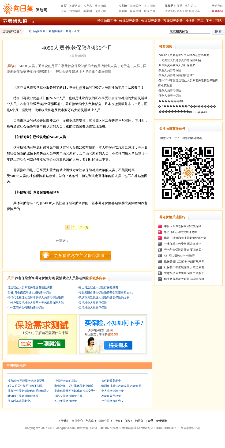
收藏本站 (217, 11)
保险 (129, 420)
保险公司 (100, 11)
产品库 (90, 420)
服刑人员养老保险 (170, 90)
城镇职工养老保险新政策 (23, 396)
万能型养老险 (173, 21)
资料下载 (182, 11)
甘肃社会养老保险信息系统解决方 (29, 390)
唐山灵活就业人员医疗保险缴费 (98, 287)
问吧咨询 (75, 6)
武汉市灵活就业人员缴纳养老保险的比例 (104, 297)
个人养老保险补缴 (112, 390)
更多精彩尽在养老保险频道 (79, 255)
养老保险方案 (45, 278)
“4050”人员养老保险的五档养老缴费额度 (184, 55)
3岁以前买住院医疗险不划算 (25, 386)
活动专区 (170, 11)
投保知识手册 (107, 21)
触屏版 (140, 420)
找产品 (87, 6)
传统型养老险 (129, 21)
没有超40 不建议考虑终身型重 (26, 380)
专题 (64, 11)
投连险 (190, 21)
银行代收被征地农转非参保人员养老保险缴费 (36, 297)
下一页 (84, 227)
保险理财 (135, 11)
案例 (209, 21)
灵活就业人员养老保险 (72, 278)
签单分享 (194, 11)
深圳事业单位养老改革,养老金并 (121, 386)
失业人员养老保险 (170, 70)
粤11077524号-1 (110, 428)
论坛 (193, 6)
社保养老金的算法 (65, 380)
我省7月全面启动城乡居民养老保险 (29, 292)
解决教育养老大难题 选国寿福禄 (184, 279)
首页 (64, 6)
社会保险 (114, 98)
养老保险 (26, 104)
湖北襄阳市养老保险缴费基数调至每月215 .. (106, 292)
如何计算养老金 (111, 380)
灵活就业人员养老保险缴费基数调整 (30, 287)
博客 (187, 6)
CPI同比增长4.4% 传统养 (179, 255)
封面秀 (178, 6)
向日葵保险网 (37, 31)
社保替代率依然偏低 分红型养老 (184, 267)
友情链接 (161, 420)
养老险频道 (56, 31)
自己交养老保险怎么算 (68, 396)
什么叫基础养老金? (19, 401)
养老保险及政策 (111, 396)
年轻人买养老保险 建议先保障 (182, 226)
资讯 (150, 420)
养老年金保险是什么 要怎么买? (183, 249)
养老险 (123, 11)
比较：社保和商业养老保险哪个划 (185, 238)
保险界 (169, 6)
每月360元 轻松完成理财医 (180, 232)
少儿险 (123, 6)
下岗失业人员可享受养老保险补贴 (180, 60)
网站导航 (217, 6)
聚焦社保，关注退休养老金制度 (74, 386)
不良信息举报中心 (189, 428)
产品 (200, 21)
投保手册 (149, 11)
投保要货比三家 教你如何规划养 (184, 261)
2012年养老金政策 (65, 401)
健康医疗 (135, 6)
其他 (68, 31)
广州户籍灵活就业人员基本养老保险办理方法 (36, 302)
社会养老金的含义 (112, 401)
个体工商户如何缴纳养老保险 (26, 307)
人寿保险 (149, 6)
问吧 (218, 21)
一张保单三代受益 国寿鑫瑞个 (182, 243)
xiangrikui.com (66, 428)
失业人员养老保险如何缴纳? (176, 75)
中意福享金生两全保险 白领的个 (184, 273)
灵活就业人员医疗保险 (93, 302)
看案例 (87, 11)
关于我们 (63, 420)
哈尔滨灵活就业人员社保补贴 (177, 65)
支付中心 (77, 420)
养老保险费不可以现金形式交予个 (75, 390)
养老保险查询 (24, 278)
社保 (79, 87)
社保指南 (100, 6)
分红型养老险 (151, 21)
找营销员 (75, 11)
